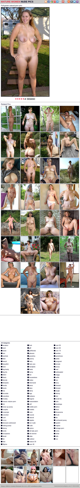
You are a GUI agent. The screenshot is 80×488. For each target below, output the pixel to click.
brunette (4, 393)
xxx (56, 439)
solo (56, 401)
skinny (57, 393)
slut (56, 396)
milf (29, 404)
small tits (58, 399)
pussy (57, 367)
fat (2, 439)
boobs (4, 385)
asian (3, 351)
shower (57, 388)
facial (3, 436)
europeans (5, 433)
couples (4, 409)
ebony (4, 428)
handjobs (31, 367)
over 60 (57, 348)
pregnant (58, 361)
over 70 (57, 351)
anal (3, 348)
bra (3, 391)
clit (3, 404)
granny (30, 359)
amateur (4, 345)
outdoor (30, 439)
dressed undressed (8, 423)
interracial (31, 383)
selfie (56, 377)
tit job (56, 415)
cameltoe (5, 396)
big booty (5, 369)
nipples (30, 420)
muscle (30, 415)
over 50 (57, 345)
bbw (3, 359)
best (3, 367)
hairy (30, 361)
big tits (4, 372)
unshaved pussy (60, 420)
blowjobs (5, 383)
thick (56, 409)
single (57, 391)
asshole (4, 356)
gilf (29, 348)
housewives (32, 377)
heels (30, 369)
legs (29, 393)
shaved (57, 385)
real (56, 369)
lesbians (31, 396)
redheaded (58, 372)
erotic (3, 431)
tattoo (56, 407)
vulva (56, 431)
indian (30, 380)
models (30, 409)
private (57, 364)
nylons (30, 428)
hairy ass (31, 364)
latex (29, 388)
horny (30, 372)
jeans (30, 385)
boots (3, 388)
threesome (58, 412)
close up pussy (7, 407)
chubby (4, 399)
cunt (3, 417)
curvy (3, 420)
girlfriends (31, 351)
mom (30, 412)
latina (30, 391)
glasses (30, 353)
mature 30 (31, 441)
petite (56, 359)
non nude (31, 423)
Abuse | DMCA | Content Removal (11, 486)
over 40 (30, 444)
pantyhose (58, 356)
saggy (57, 375)
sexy (56, 383)
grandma (31, 356)
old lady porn (32, 431)
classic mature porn (8, 401)
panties (57, 353)
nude (30, 425)
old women (32, 433)
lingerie (30, 399)
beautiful (4, 364)
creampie (5, 412)
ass (3, 353)
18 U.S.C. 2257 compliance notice (31, 486)
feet (3, 441)
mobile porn (32, 407)
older (30, 436)
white (56, 433)
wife (56, 436)
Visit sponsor (31, 99)
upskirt (57, 423)
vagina (57, 425)
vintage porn (59, 428)
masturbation (32, 401)
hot (29, 375)
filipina (4, 444)
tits (56, 417)
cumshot (4, 415)
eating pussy (6, 425)
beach (4, 361)
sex (56, 380)
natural (30, 417)
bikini (3, 375)
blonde (4, 380)
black (3, 377)
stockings (58, 404)
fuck (29, 345)
